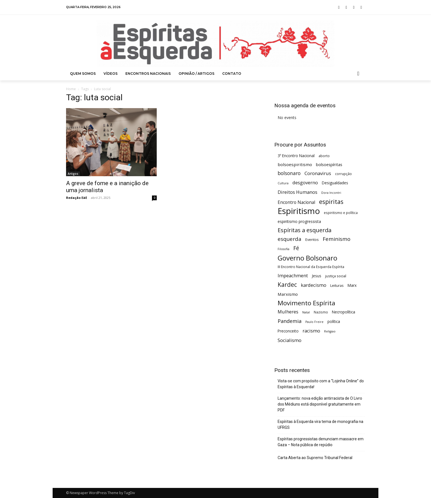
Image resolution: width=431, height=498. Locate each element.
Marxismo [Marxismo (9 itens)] (288, 294)
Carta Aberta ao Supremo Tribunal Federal (315, 457)
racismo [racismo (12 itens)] (311, 331)
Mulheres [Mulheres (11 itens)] (288, 312)
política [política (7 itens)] (333, 321)
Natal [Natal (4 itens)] (306, 312)
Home (71, 89)
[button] (358, 73)
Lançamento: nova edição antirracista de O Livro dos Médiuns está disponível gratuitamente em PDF (320, 404)
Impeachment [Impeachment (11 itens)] (293, 275)
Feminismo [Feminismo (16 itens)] (336, 239)
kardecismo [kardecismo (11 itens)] (313, 285)
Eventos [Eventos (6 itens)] (312, 239)
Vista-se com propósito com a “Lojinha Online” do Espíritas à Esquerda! (321, 384)
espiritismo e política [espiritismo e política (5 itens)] (341, 212)
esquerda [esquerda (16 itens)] (289, 239)
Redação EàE (76, 198)
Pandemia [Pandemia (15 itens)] (289, 321)
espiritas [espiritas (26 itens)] (331, 201)
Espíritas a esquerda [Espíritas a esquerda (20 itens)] (304, 230)
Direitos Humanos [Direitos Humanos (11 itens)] (297, 192)
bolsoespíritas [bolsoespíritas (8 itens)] (329, 164)
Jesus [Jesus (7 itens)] (316, 275)
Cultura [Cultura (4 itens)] (283, 183)
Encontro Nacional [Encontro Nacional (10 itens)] (296, 202)
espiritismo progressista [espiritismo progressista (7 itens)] (299, 221)
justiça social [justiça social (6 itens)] (335, 275)
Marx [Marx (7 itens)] (352, 285)
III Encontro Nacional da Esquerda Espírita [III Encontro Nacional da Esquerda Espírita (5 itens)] (311, 266)
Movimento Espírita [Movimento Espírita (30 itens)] (306, 303)
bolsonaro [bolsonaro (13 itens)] (289, 173)
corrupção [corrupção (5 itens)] (343, 173)
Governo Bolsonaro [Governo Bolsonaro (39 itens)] (307, 258)
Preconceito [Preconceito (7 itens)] (288, 331)
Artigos (73, 174)
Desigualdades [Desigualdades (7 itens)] (335, 182)
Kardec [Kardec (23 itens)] (287, 285)
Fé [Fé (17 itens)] (296, 248)
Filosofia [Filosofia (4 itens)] (283, 249)
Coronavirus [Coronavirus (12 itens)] (317, 173)
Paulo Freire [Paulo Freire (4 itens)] (314, 322)
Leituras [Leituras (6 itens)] (337, 285)
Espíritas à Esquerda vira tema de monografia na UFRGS (320, 424)
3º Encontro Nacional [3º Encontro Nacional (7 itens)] (296, 155)
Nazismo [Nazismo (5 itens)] (321, 312)
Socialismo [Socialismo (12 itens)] (289, 340)
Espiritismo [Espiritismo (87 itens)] (299, 211)
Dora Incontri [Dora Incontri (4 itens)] (331, 193)
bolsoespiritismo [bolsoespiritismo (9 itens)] (295, 164)
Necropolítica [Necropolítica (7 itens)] (343, 312)
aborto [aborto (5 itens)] (324, 155)
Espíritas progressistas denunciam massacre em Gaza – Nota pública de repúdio (321, 442)
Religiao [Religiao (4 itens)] (330, 331)
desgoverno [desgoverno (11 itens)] (305, 182)
